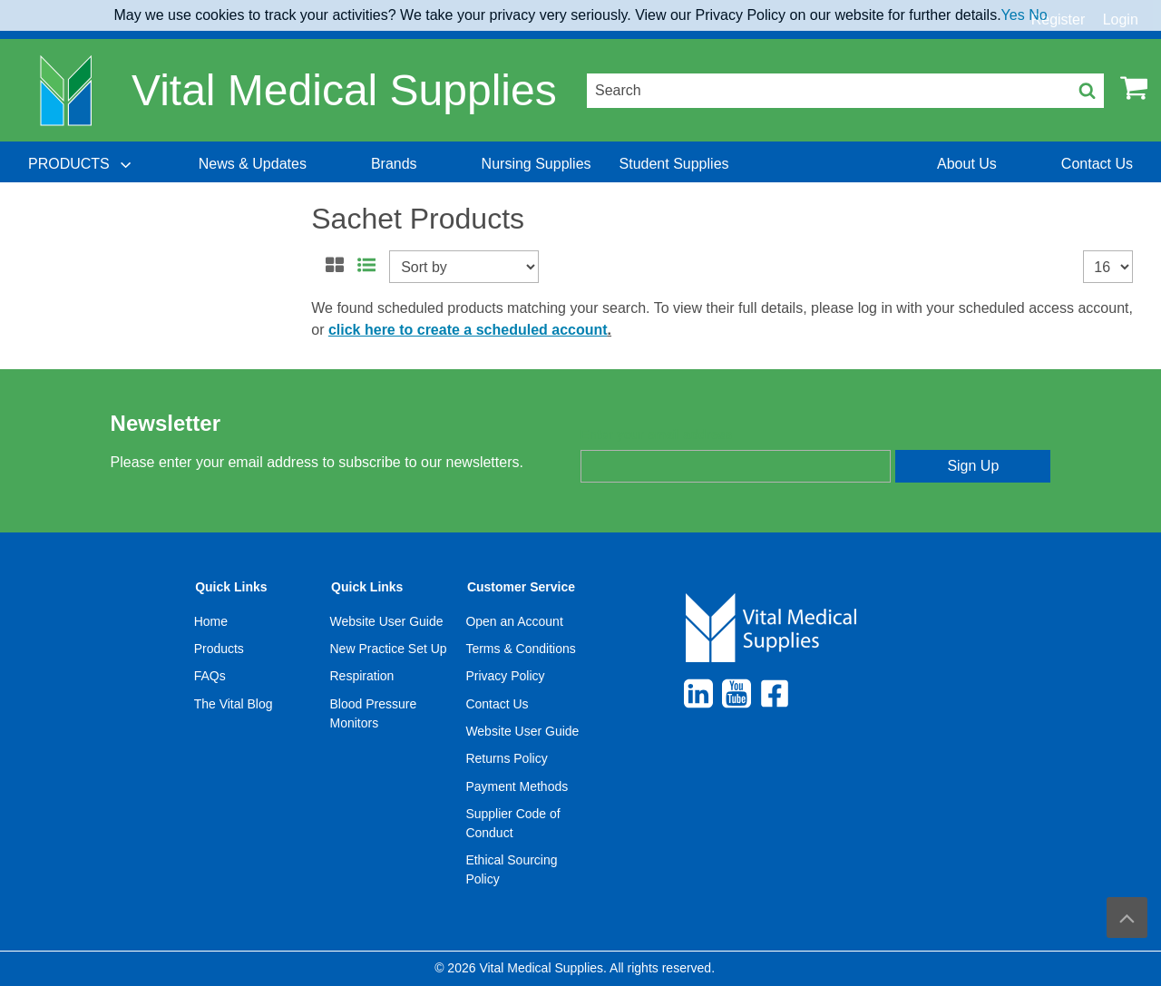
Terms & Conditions (520, 648)
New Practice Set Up (388, 648)
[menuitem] (82, 164)
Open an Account (513, 621)
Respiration (362, 676)
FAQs (210, 676)
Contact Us (496, 704)
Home (211, 621)
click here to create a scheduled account (468, 329)
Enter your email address (656, 434)
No (1038, 15)
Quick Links (231, 587)
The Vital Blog (233, 704)
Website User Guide (387, 621)
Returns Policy (506, 758)
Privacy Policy (504, 676)
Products (219, 648)
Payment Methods (516, 786)
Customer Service (521, 587)
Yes (1013, 15)
